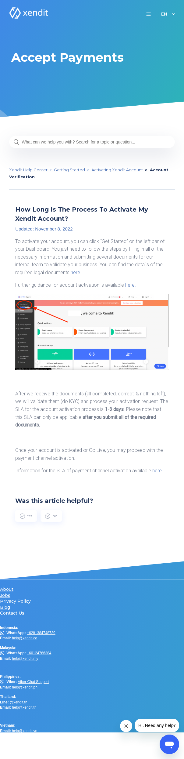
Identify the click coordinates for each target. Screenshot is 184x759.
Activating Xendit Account (117, 169)
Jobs (5, 595)
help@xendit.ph (24, 687)
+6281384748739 (41, 633)
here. (131, 285)
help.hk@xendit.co (27, 746)
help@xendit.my (25, 658)
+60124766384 (39, 653)
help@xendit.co (24, 638)
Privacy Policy (15, 601)
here (75, 272)
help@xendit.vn (24, 731)
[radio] (26, 516)
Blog (5, 607)
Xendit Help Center (28, 169)
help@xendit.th (24, 707)
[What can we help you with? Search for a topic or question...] (92, 142)
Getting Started (69, 169)
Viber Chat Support (33, 682)
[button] (148, 14)
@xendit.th (18, 702)
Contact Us (12, 613)
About (6, 589)
